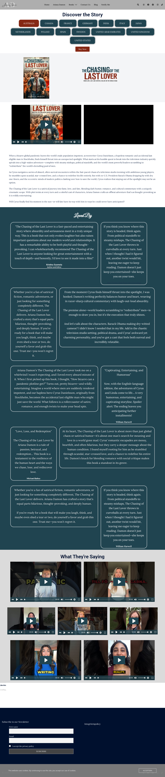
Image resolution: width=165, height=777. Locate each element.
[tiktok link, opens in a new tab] (162, 4)
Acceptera (147, 770)
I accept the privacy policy (21, 746)
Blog (96, 4)
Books (71, 4)
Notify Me (105, 4)
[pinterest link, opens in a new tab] (153, 4)
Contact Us (85, 4)
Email (11, 736)
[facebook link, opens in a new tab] (148, 4)
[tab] (29, 23)
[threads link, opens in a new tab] (143, 4)
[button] (138, 5)
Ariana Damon (59, 4)
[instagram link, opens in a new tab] (157, 4)
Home (47, 4)
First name (13, 727)
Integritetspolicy (92, 724)
